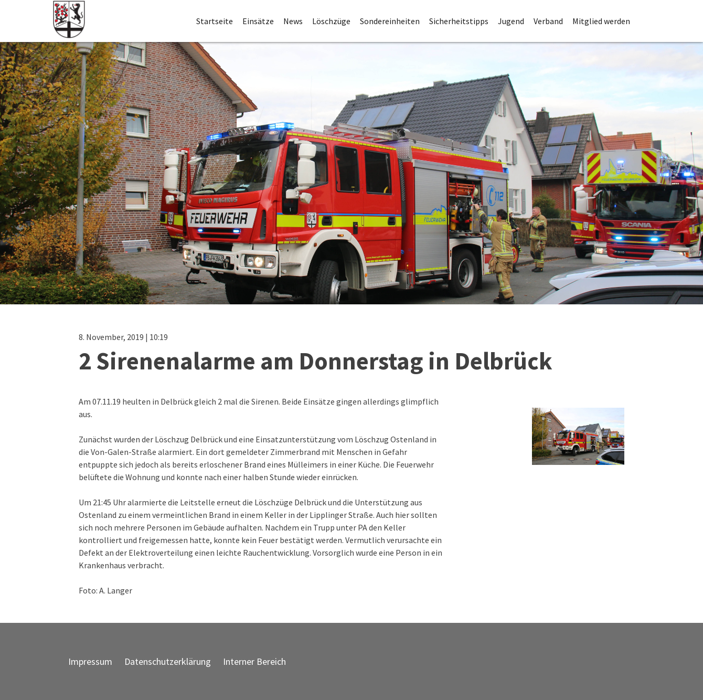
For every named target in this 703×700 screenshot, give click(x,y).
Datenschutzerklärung (167, 661)
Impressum (90, 661)
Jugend (511, 21)
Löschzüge (331, 21)
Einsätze (258, 21)
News (293, 21)
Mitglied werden (601, 21)
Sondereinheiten (390, 21)
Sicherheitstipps (458, 21)
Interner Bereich (254, 661)
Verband (548, 21)
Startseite (214, 21)
